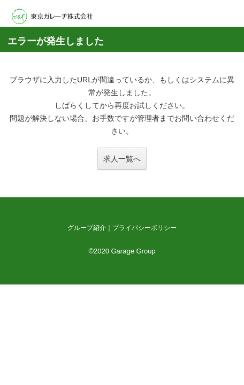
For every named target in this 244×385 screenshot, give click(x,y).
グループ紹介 (86, 228)
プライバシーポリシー (144, 228)
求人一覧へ (122, 159)
